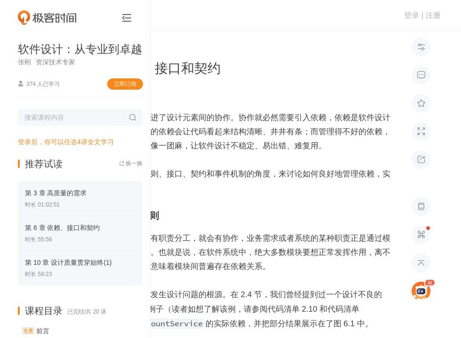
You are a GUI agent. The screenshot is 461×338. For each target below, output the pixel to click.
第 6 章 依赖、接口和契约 (62, 227)
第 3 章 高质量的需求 (56, 193)
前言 (42, 331)
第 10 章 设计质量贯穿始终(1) (68, 262)
